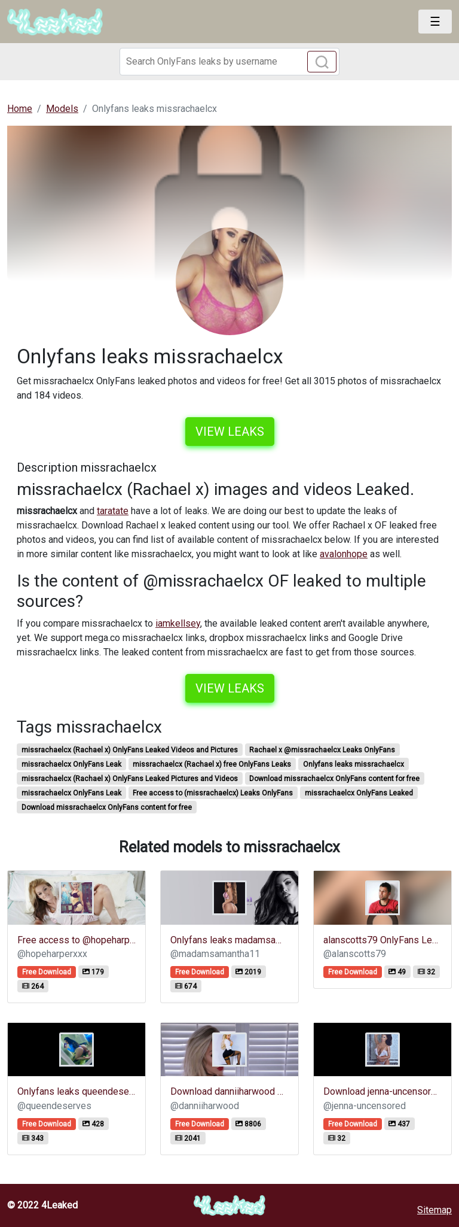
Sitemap (434, 1210)
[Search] (229, 61)
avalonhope (344, 554)
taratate (112, 511)
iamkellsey (177, 623)
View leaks (229, 431)
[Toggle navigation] (435, 22)
